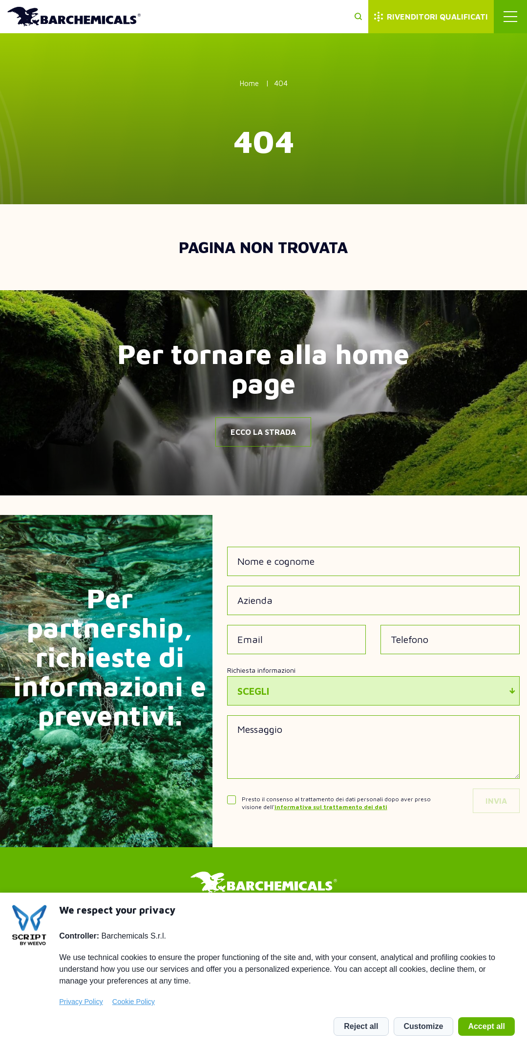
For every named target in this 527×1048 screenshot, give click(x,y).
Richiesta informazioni (261, 670)
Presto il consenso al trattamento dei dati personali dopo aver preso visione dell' (336, 803)
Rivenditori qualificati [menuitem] (437, 16)
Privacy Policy (81, 1001)
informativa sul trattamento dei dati (330, 807)
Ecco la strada (263, 432)
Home (249, 83)
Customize (423, 1026)
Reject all (361, 1026)
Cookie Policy (133, 1001)
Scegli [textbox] (253, 691)
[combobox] (373, 691)
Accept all (486, 1026)
